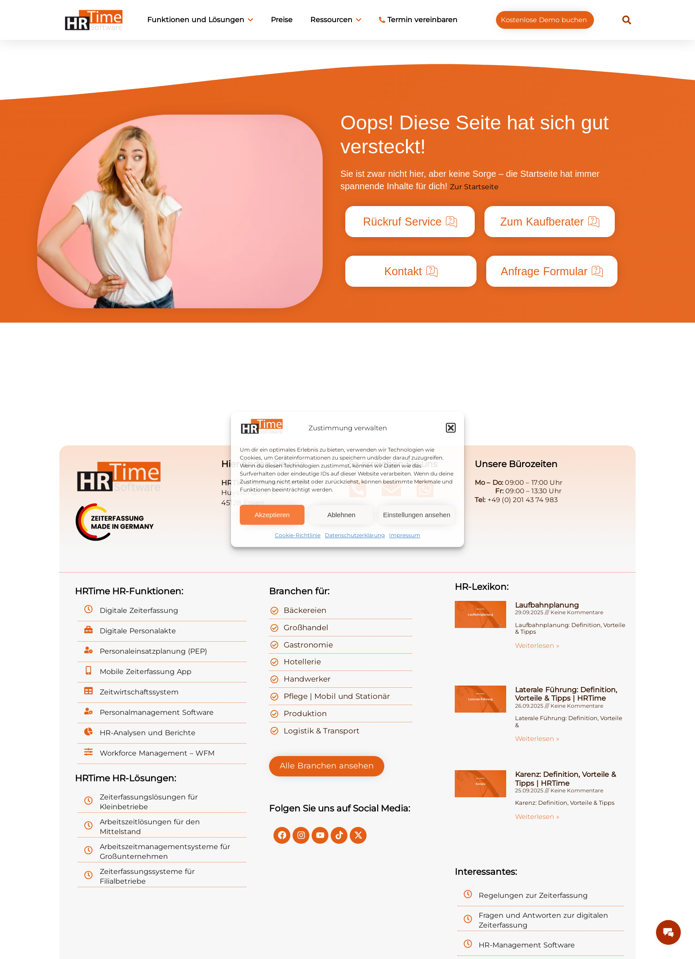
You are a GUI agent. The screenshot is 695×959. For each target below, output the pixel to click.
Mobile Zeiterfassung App (145, 671)
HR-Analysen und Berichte (147, 733)
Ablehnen (341, 514)
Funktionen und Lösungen (200, 20)
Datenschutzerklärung (355, 535)
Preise (282, 20)
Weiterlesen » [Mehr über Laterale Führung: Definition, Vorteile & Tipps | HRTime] (537, 738)
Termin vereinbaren (418, 20)
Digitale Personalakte (138, 631)
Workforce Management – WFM (157, 753)
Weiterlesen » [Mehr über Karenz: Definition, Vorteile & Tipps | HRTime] (537, 816)
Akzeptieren (271, 514)
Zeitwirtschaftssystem (139, 692)
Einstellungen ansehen (416, 514)
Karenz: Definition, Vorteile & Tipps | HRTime (565, 778)
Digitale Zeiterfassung (139, 610)
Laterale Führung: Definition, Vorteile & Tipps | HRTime (566, 694)
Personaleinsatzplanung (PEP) (153, 651)
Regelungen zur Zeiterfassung (533, 895)
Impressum (404, 535)
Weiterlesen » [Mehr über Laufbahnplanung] (537, 645)
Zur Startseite (474, 187)
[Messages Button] (668, 932)
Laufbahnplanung (547, 605)
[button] (450, 427)
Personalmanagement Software (157, 712)
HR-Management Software (527, 945)
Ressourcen (335, 20)
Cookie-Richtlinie (297, 535)
